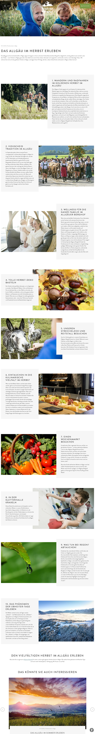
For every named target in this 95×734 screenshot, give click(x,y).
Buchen (86, 6)
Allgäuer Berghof (28, 659)
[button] (7, 6)
